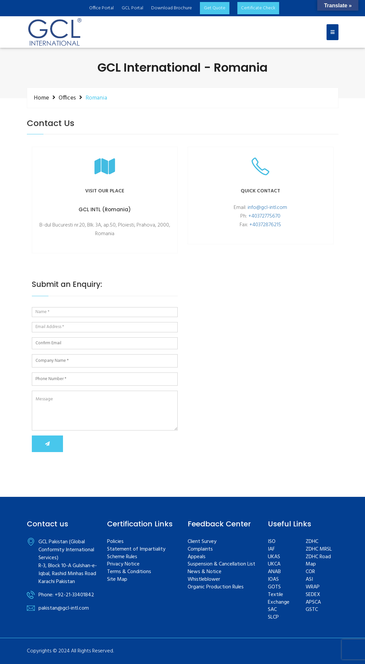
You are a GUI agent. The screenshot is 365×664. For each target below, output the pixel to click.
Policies (115, 542)
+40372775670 (264, 216)
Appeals (197, 557)
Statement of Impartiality (136, 549)
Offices (67, 97)
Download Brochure (171, 8)
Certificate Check (258, 8)
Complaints (200, 549)
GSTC (312, 610)
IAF (271, 549)
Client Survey (202, 542)
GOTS (274, 587)
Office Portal (101, 8)
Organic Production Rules (216, 587)
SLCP (273, 617)
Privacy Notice (123, 564)
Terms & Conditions (129, 572)
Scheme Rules (122, 557)
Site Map (117, 579)
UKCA (274, 564)
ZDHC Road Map (318, 560)
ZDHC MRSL (319, 549)
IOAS (273, 579)
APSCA (313, 602)
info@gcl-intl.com (267, 207)
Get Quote (214, 8)
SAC (272, 610)
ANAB (274, 572)
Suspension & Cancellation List (221, 564)
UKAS (274, 557)
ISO (271, 542)
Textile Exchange (278, 598)
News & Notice (204, 572)
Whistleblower (204, 579)
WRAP (313, 587)
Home (41, 97)
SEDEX (313, 595)
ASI (309, 579)
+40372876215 (265, 225)
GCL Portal (132, 8)
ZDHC (312, 542)
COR (310, 572)
